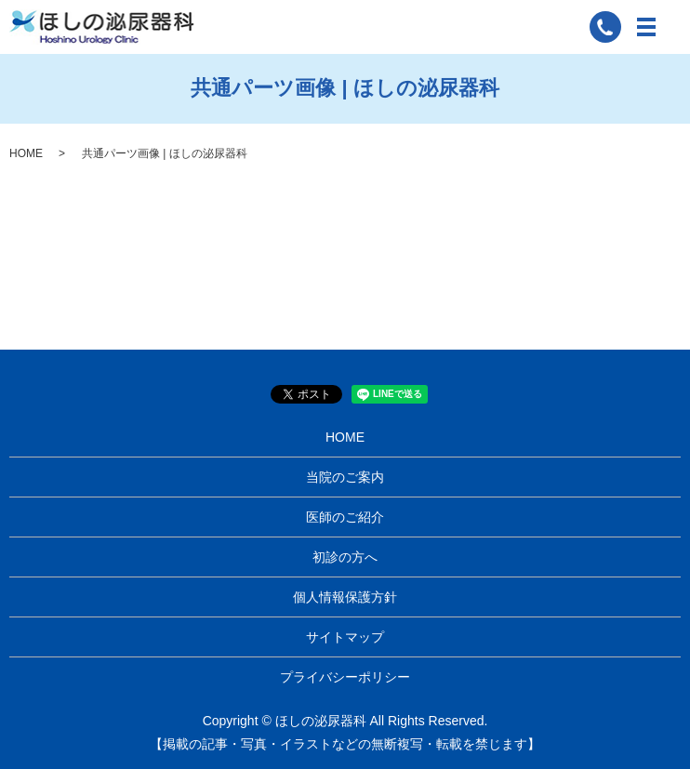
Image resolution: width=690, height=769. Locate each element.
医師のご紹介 (345, 517)
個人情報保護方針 (345, 597)
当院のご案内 (345, 477)
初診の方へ (345, 557)
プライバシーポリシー (345, 677)
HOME (26, 153)
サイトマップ (345, 637)
